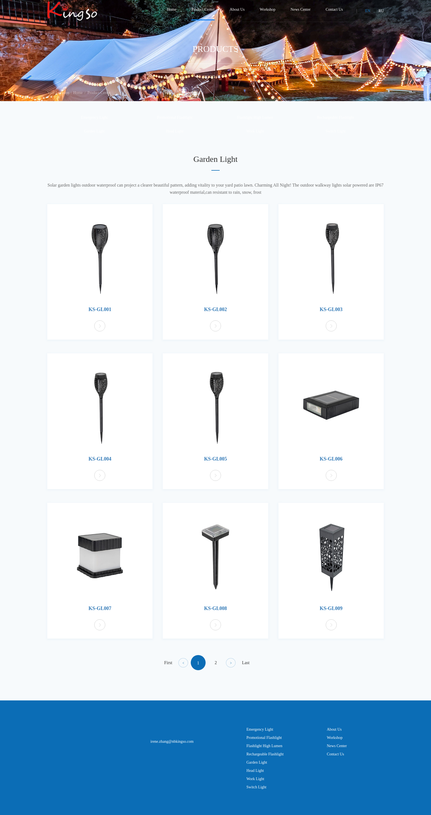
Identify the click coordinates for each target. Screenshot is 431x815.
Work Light (255, 136)
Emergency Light (94, 122)
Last (246, 667)
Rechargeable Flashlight (335, 122)
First (168, 667)
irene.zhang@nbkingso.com (172, 746)
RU (381, 11)
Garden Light (94, 136)
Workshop (334, 742)
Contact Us (335, 759)
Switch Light (335, 136)
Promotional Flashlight (174, 122)
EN (367, 11)
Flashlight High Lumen (255, 122)
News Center (337, 751)
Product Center (98, 97)
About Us (334, 734)
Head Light (174, 136)
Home (77, 97)
